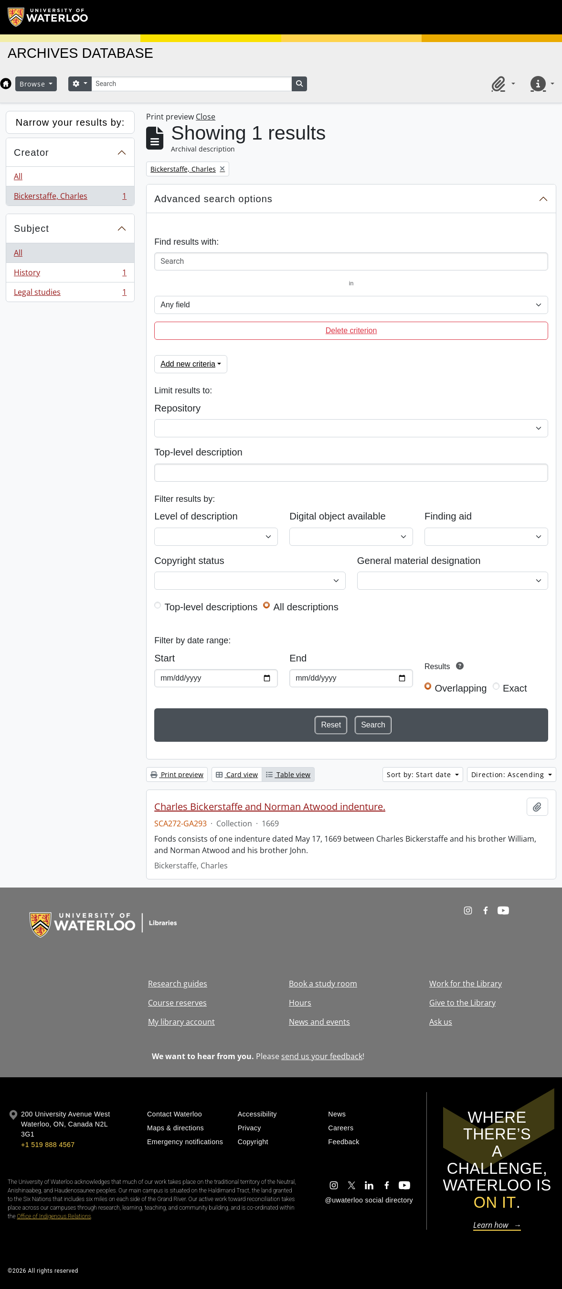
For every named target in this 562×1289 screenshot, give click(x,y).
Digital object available (337, 516)
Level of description (195, 516)
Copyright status (189, 560)
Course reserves (177, 1002)
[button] (502, 83)
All (18, 176)
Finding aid (448, 516)
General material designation (419, 560)
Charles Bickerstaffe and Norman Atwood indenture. (269, 806)
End (298, 658)
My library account (181, 1022)
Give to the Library (462, 1002)
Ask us (440, 1022)
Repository (177, 408)
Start (164, 658)
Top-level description (198, 452)
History (70, 274)
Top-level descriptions (211, 607)
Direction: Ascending (509, 774)
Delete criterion (351, 330)
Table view (288, 774)
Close (205, 116)
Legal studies (70, 294)
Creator (31, 152)
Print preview (176, 774)
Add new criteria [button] (187, 364)
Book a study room (323, 983)
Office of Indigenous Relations (54, 1216)
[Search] (191, 83)
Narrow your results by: (70, 122)
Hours (300, 1002)
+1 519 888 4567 (47, 1144)
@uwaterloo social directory (369, 1200)
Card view (237, 774)
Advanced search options (213, 199)
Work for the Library (465, 983)
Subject (31, 228)
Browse (33, 83)
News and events (319, 1022)
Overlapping (461, 688)
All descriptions (306, 607)
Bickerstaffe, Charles (70, 198)
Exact (515, 688)
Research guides (177, 983)
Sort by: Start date (420, 774)
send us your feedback (321, 1056)
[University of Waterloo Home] (48, 17)
